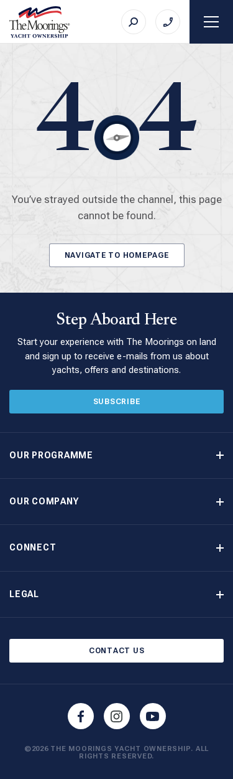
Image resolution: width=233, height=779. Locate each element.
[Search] (133, 21)
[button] (116, 455)
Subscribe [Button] (116, 401)
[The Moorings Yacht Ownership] (39, 22)
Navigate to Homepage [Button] (117, 255)
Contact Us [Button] (117, 650)
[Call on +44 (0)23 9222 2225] (167, 21)
